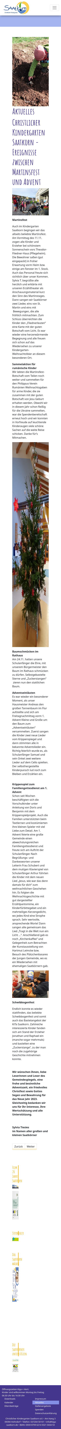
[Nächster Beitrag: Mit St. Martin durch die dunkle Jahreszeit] (31, 1146)
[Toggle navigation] (54, 8)
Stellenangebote (43, 1406)
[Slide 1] (33, 102)
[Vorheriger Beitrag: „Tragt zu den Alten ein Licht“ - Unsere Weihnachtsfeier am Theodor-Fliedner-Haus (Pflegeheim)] (18, 1146)
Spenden (39, 1409)
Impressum (40, 1398)
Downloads (10, 1398)
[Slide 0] (27, 102)
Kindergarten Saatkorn (16, 7)
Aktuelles (39, 1402)
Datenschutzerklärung (46, 1413)
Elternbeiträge (11, 1406)
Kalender (9, 1402)
